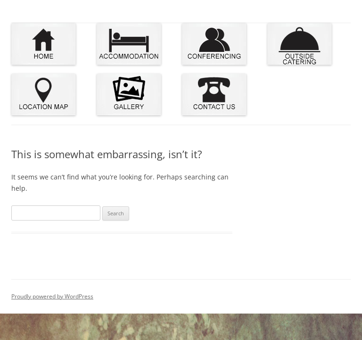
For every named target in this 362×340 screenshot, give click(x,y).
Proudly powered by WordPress (52, 296)
